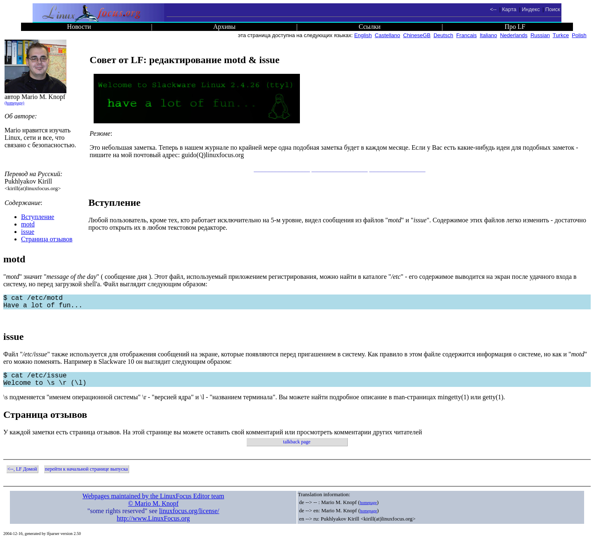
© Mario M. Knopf (153, 510)
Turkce (561, 35)
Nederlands (514, 35)
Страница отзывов (47, 239)
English (363, 35)
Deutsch (443, 35)
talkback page (296, 448)
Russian (540, 35)
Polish (579, 35)
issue (27, 231)
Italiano (488, 35)
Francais (466, 35)
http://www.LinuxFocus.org (153, 524)
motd (28, 224)
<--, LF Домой (22, 475)
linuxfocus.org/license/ (189, 517)
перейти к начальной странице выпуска (86, 475)
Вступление (37, 216)
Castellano (387, 35)
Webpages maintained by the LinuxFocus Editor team (153, 502)
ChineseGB (416, 35)
